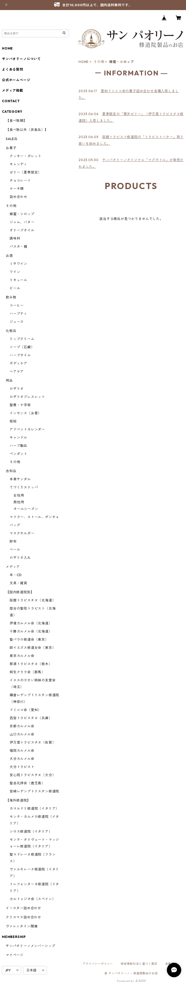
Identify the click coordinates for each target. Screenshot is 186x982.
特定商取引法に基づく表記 (139, 963)
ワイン (15, 272)
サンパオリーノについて (21, 59)
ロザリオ (17, 389)
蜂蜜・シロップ (22, 214)
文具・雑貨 (18, 583)
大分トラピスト (22, 767)
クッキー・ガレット (25, 156)
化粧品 (11, 331)
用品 (9, 380)
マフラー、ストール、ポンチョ (34, 517)
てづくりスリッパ (24, 487)
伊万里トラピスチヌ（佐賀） (33, 742)
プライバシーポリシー (97, 963)
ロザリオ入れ (20, 558)
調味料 (15, 238)
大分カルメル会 (22, 759)
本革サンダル (20, 479)
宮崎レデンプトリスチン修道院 (34, 791)
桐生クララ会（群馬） (27, 672)
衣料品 (11, 471)
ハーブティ (18, 313)
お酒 (9, 255)
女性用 (18, 495)
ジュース (17, 322)
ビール (15, 288)
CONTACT (11, 101)
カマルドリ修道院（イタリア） (34, 808)
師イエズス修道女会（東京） (33, 647)
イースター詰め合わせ (23, 908)
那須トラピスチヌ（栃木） (31, 664)
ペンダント (18, 454)
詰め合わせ (18, 197)
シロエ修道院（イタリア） (31, 831)
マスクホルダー (22, 533)
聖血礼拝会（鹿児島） (27, 783)
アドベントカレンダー (27, 429)
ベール (15, 549)
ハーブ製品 (18, 445)
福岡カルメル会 (22, 750)
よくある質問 (12, 69)
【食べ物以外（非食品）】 (27, 130)
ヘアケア (17, 371)
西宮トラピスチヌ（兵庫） (31, 718)
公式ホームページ (16, 80)
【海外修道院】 (18, 800)
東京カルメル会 (22, 656)
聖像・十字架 (20, 405)
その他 (99, 62)
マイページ (14, 955)
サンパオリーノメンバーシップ (30, 946)
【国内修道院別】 (20, 592)
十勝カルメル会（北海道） (31, 631)
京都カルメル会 (22, 726)
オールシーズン (25, 509)
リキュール (18, 280)
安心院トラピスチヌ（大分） (33, 775)
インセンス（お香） (25, 413)
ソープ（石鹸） (22, 347)
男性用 (18, 502)
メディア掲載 (12, 90)
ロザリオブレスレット (27, 397)
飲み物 (11, 297)
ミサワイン (18, 264)
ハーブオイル (20, 355)
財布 (13, 541)
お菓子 (11, 148)
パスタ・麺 (18, 246)
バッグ (15, 525)
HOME (84, 62)
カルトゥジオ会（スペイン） (33, 899)
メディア (13, 567)
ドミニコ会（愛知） (25, 710)
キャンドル (18, 437)
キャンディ (18, 164)
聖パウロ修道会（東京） (29, 639)
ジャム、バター (22, 222)
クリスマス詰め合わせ (23, 917)
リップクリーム (22, 339)
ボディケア (18, 363)
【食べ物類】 (16, 120)
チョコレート (20, 180)
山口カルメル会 (22, 734)
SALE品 (12, 139)
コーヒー (17, 305)
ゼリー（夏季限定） (25, 172)
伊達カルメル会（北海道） (31, 623)
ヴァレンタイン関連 (22, 926)
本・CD (16, 575)
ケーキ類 (17, 188)
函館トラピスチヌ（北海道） (33, 600)
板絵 (13, 421)
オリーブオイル (22, 230)
